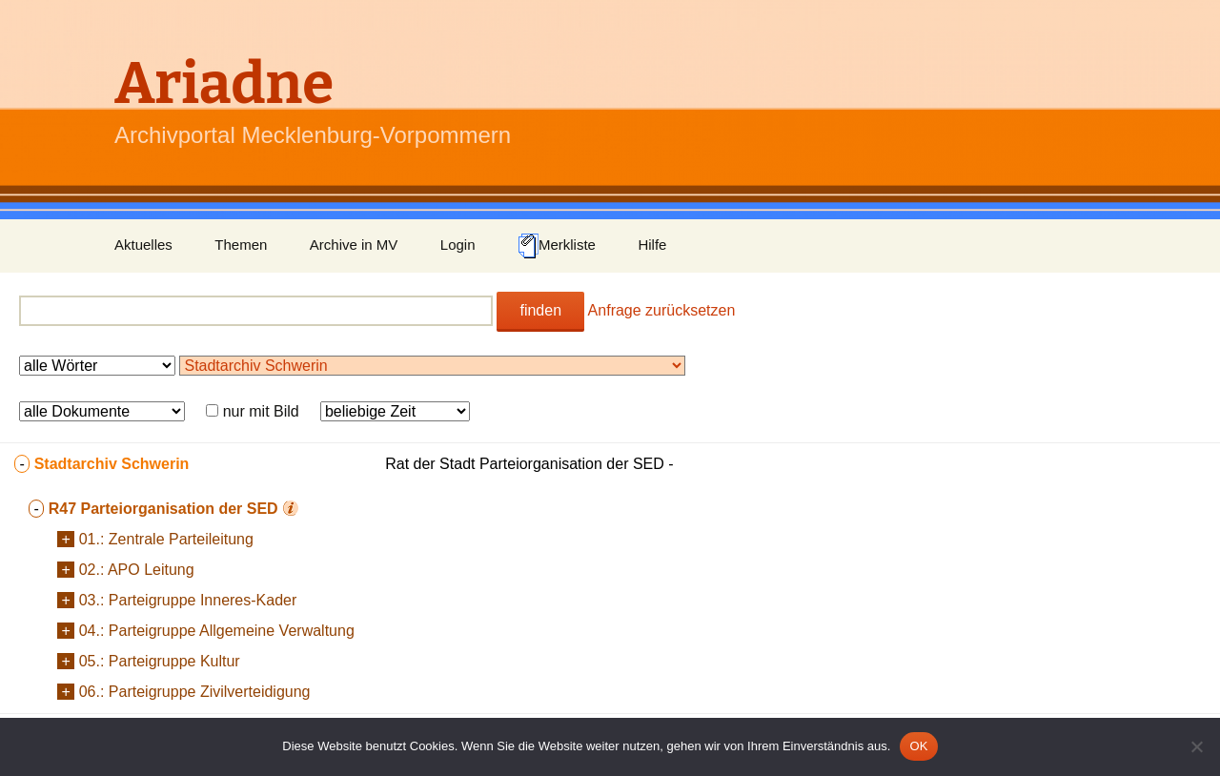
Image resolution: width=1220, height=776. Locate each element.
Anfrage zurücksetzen (662, 310)
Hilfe (652, 244)
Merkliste (557, 246)
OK (918, 746)
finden (540, 310)
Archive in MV (354, 244)
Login (458, 244)
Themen (240, 244)
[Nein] (1196, 746)
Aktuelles (143, 244)
